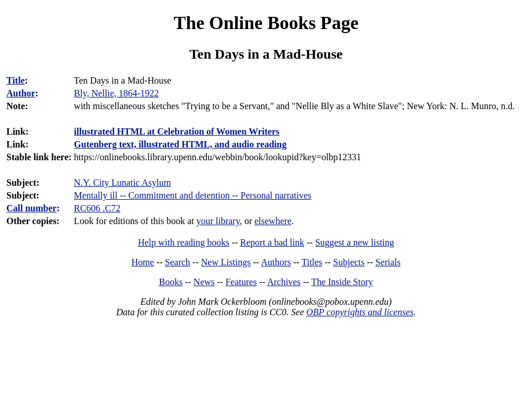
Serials (388, 262)
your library (218, 221)
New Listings (226, 262)
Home (143, 262)
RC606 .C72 (97, 208)
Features (241, 282)
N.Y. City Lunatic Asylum (122, 183)
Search (178, 262)
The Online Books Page (265, 22)
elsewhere (272, 221)
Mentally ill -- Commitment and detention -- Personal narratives (193, 195)
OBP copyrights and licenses (359, 312)
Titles (311, 262)
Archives (284, 282)
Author (20, 93)
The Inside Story (342, 282)
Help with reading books (183, 242)
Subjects (349, 262)
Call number (31, 208)
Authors (276, 262)
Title (15, 80)
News (204, 282)
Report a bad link (272, 242)
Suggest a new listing (354, 242)
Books (171, 282)
